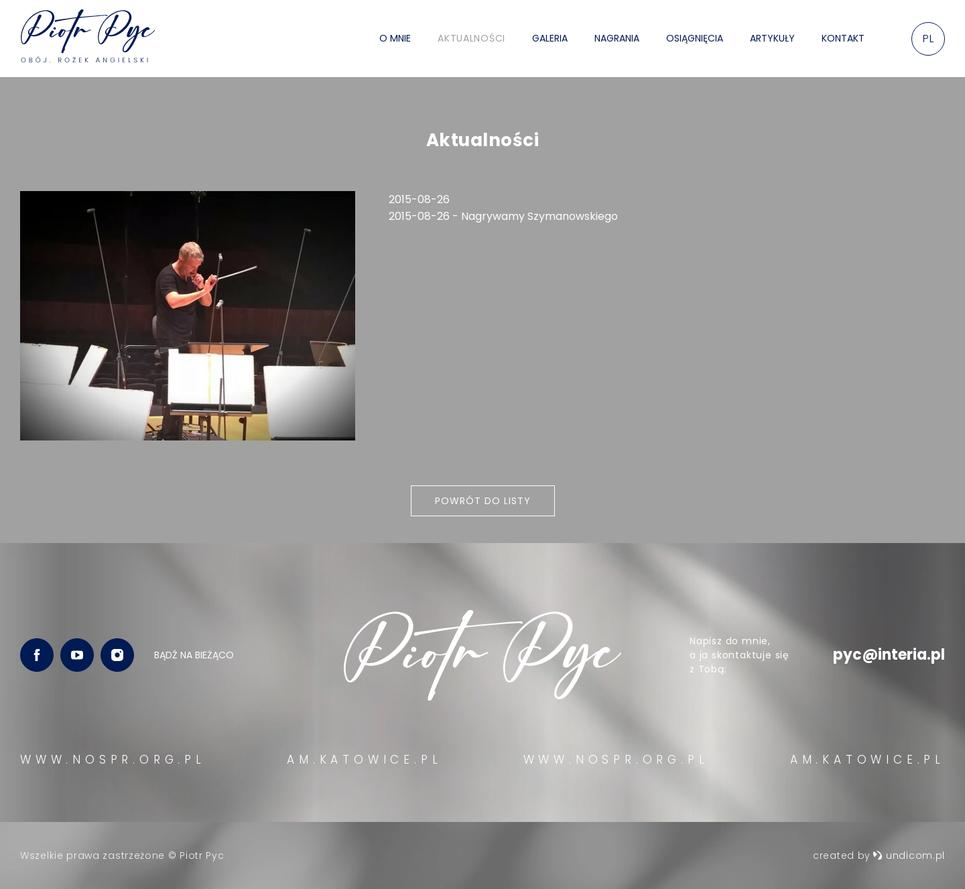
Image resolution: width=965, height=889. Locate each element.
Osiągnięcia (694, 38)
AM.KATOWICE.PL (364, 760)
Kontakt (843, 38)
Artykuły (772, 38)
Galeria (550, 38)
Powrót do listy (483, 501)
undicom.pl (909, 855)
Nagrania (616, 38)
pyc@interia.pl (889, 654)
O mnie (395, 38)
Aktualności (471, 38)
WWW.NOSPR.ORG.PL (113, 760)
